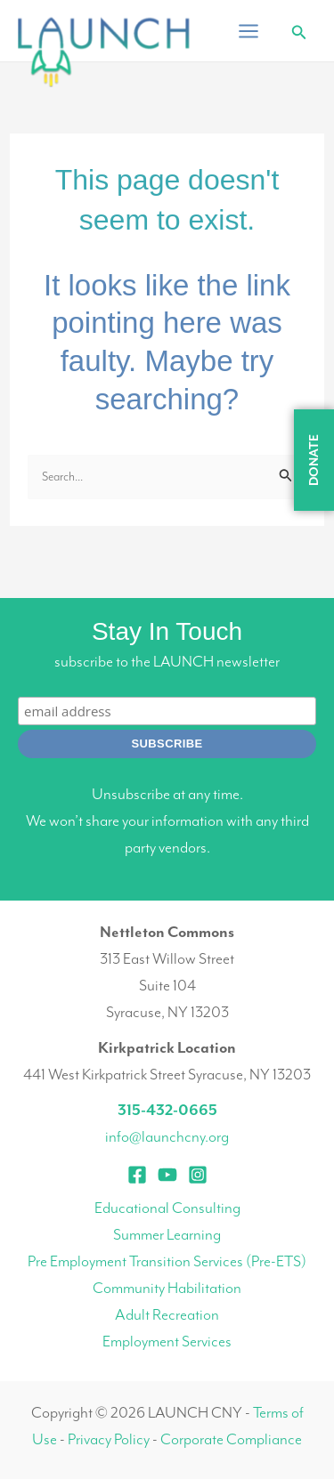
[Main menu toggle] (248, 31)
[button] (299, 32)
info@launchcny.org (167, 1136)
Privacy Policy (109, 1439)
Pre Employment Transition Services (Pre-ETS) (167, 1261)
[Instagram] (198, 1174)
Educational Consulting (167, 1207)
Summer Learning (167, 1234)
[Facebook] (137, 1174)
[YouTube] (167, 1174)
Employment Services (167, 1341)
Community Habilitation (167, 1287)
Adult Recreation (167, 1314)
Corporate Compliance (231, 1439)
